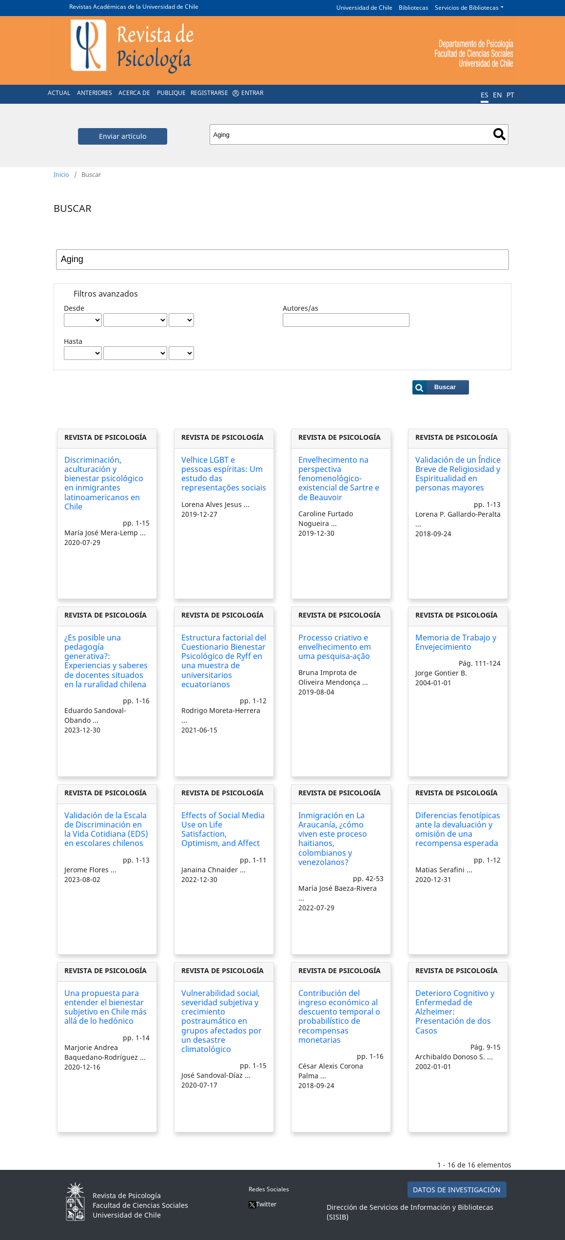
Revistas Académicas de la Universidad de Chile (133, 6)
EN (497, 94)
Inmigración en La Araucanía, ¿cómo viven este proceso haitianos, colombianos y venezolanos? (332, 838)
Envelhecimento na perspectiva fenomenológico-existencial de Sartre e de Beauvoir (338, 478)
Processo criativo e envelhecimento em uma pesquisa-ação (334, 646)
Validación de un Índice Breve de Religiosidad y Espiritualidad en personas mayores (458, 473)
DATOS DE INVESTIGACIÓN (457, 1189)
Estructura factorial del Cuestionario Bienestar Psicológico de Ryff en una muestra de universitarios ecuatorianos (223, 661)
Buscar (499, 134)
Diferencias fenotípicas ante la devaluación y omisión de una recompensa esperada (457, 829)
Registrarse (209, 93)
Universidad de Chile (364, 7)
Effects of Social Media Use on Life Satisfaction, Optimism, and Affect (223, 829)
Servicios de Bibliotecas (467, 7)
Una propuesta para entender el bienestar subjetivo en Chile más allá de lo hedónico (105, 1007)
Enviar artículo (122, 136)
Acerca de (134, 93)
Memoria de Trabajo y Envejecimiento (455, 642)
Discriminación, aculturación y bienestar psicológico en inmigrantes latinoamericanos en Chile (103, 483)
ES (484, 94)
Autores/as (300, 308)
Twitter (262, 1204)
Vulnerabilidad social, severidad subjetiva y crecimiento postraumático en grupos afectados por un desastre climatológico (221, 1021)
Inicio (61, 174)
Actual (59, 93)
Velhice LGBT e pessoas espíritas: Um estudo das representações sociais (223, 473)
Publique (171, 93)
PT (510, 94)
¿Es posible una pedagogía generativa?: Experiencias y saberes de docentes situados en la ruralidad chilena (106, 661)
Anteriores (94, 93)
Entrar (252, 93)
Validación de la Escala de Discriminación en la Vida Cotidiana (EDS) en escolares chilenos (106, 829)
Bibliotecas (414, 7)
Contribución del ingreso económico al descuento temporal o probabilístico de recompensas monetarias (339, 1016)
